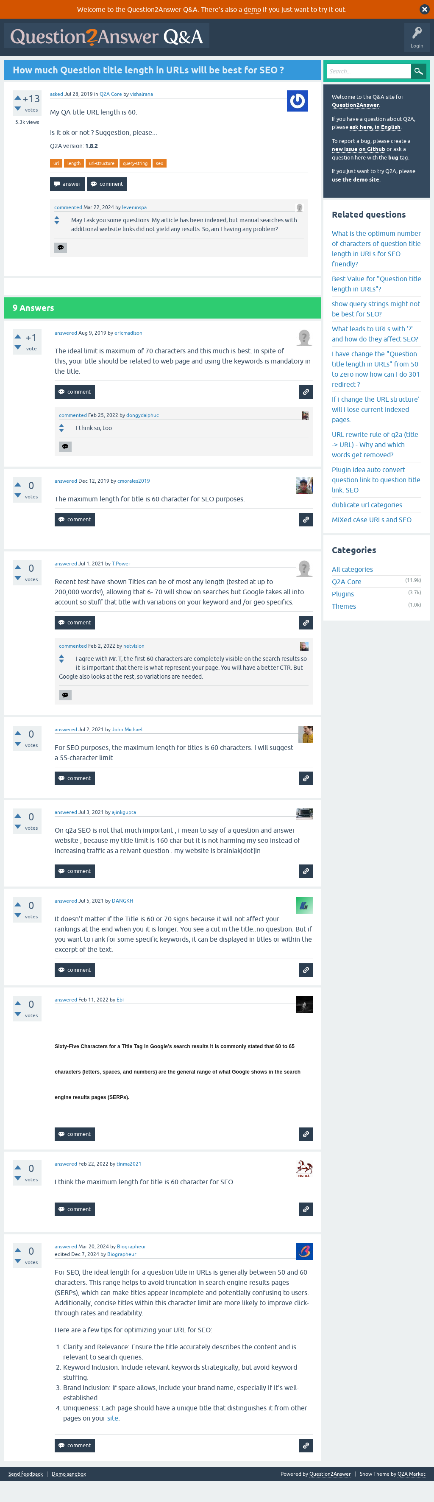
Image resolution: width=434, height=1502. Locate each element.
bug (393, 178)
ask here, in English (375, 148)
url (56, 183)
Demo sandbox (69, 1495)
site (112, 1439)
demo (252, 9)
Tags (150, 66)
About (268, 66)
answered (66, 354)
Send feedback (25, 1495)
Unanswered (117, 66)
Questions (55, 66)
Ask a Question (211, 66)
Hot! (85, 66)
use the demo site (355, 200)
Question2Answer (355, 126)
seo (159, 183)
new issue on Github (358, 170)
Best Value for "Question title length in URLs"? (376, 304)
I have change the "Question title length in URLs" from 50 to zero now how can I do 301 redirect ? (376, 389)
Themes (344, 627)
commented (68, 228)
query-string (135, 183)
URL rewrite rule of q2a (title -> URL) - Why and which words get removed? (375, 465)
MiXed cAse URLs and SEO (372, 540)
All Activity (21, 66)
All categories (352, 590)
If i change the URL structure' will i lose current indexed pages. (376, 430)
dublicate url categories (367, 525)
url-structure (101, 183)
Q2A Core (111, 114)
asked (56, 114)
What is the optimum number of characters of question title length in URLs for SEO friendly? (376, 269)
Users (176, 66)
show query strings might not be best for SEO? (376, 329)
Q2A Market (412, 1495)
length (74, 183)
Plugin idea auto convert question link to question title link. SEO (376, 500)
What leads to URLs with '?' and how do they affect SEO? (375, 354)
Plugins (343, 614)
